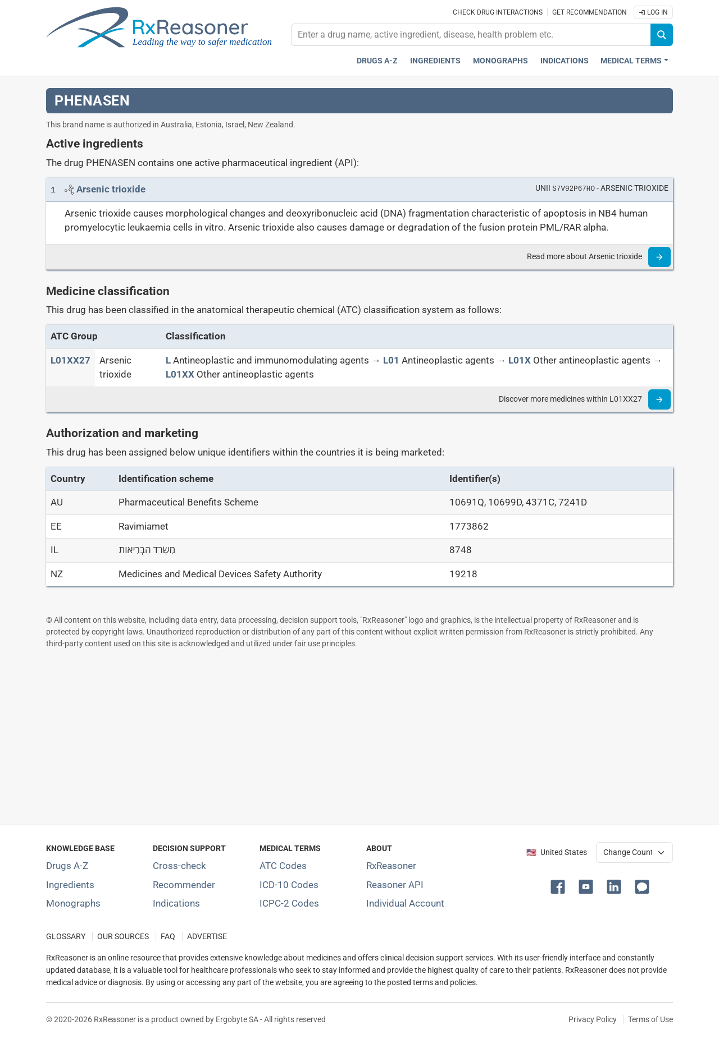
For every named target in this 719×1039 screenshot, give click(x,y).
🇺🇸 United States (556, 852)
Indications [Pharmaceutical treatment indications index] (564, 61)
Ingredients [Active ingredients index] (435, 61)
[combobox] (471, 35)
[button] (560, 886)
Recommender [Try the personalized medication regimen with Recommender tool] (184, 884)
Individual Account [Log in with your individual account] (405, 903)
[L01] (391, 360)
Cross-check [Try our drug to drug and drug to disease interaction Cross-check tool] (179, 865)
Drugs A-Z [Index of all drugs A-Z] (67, 865)
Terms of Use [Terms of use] (650, 1019)
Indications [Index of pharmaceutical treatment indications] (176, 903)
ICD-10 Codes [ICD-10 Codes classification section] (289, 884)
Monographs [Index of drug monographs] (73, 903)
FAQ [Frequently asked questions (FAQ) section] (168, 936)
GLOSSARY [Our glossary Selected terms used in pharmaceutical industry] (65, 936)
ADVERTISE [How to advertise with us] (207, 936)
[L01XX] (180, 374)
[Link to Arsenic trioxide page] (110, 189)
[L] (168, 360)
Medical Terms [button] (631, 61)
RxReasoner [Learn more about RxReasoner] (391, 865)
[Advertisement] (359, 736)
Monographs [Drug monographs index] (500, 61)
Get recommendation (589, 12)
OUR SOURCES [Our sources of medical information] (123, 936)
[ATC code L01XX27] (70, 360)
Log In (653, 12)
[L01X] (519, 360)
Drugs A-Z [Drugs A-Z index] (377, 61)
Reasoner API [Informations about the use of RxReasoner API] (395, 884)
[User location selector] (634, 852)
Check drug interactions (498, 12)
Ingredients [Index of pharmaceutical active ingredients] (70, 884)
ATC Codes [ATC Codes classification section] (283, 865)
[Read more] (659, 257)
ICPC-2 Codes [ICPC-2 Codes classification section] (289, 903)
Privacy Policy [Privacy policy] (592, 1019)
